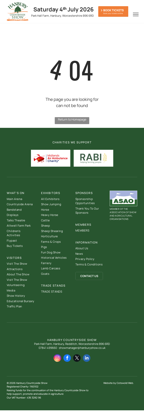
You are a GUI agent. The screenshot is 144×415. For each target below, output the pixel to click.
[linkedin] (86, 358)
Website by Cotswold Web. (118, 383)
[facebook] (67, 358)
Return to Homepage (72, 119)
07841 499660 (48, 348)
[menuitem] (20, 199)
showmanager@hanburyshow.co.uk (82, 348)
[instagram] (57, 358)
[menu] (136, 14)
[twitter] (77, 358)
